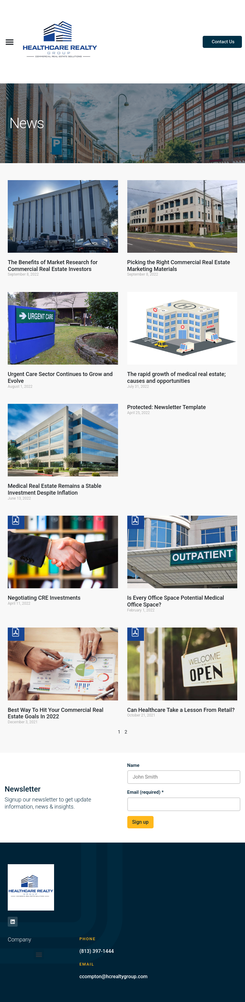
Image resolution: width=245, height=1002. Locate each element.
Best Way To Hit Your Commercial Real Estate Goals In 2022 (55, 713)
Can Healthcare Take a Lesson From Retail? (181, 710)
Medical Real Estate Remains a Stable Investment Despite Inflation (54, 489)
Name (133, 765)
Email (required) (145, 792)
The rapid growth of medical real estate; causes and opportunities (176, 377)
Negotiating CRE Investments (44, 597)
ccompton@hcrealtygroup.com (113, 976)
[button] (9, 41)
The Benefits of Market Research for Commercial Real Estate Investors (53, 265)
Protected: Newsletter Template (166, 407)
